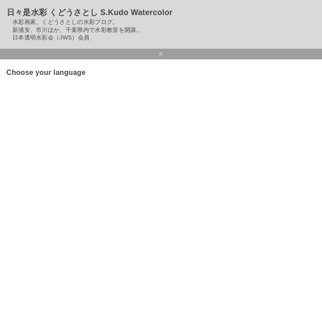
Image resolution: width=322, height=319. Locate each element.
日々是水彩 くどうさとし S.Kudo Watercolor (90, 12)
